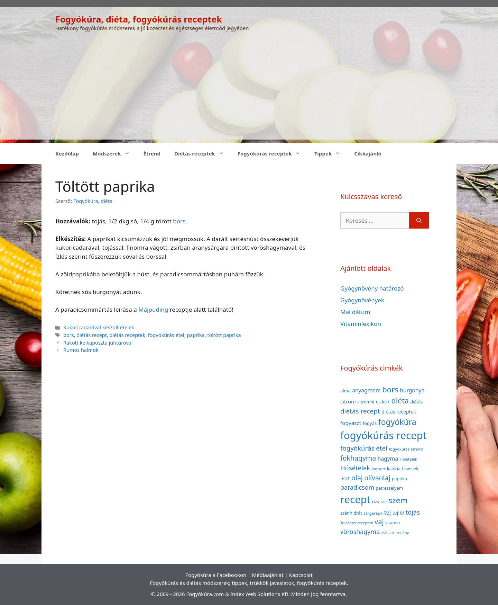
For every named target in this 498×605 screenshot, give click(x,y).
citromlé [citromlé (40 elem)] (365, 402)
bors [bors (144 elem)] (390, 389)
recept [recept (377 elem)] (355, 499)
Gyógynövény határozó (372, 288)
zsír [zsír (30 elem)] (384, 532)
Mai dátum (355, 312)
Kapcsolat (301, 574)
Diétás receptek (202, 153)
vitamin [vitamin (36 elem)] (392, 523)
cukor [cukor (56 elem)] (383, 401)
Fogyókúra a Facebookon (215, 574)
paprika (195, 335)
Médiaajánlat (267, 574)
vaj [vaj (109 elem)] (379, 521)
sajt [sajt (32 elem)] (383, 501)
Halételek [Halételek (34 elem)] (408, 459)
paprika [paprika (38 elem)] (399, 479)
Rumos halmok (81, 350)
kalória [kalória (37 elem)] (393, 469)
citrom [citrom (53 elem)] (348, 401)
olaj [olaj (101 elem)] (357, 477)
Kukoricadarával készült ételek (98, 327)
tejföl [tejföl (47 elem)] (398, 512)
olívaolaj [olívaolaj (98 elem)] (377, 477)
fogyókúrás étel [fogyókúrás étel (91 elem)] (363, 448)
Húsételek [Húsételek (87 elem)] (355, 467)
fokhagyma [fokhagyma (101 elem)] (358, 458)
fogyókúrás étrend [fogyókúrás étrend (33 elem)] (406, 449)
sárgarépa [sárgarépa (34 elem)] (372, 513)
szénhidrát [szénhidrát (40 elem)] (351, 513)
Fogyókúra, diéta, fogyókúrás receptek (138, 19)
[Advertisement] (249, 91)
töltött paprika (224, 335)
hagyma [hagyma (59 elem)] (388, 458)
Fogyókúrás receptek (272, 153)
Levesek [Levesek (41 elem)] (410, 468)
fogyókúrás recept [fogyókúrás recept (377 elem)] (383, 435)
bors (179, 221)
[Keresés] (419, 220)
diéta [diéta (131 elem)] (400, 400)
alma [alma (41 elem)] (345, 391)
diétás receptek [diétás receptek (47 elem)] (398, 411)
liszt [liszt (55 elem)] (345, 478)
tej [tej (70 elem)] (387, 512)
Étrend (152, 153)
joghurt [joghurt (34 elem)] (378, 468)
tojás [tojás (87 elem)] (412, 512)
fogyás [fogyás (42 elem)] (370, 423)
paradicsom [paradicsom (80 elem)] (357, 487)
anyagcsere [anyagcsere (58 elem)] (366, 390)
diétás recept (91, 335)
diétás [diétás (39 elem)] (417, 402)
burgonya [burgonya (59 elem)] (412, 390)
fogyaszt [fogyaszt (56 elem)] (350, 422)
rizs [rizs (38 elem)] (375, 502)
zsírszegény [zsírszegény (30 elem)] (399, 532)
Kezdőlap (67, 153)
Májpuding (153, 309)
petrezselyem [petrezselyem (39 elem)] (389, 488)
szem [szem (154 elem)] (397, 500)
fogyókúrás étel (166, 335)
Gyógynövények (362, 300)
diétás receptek (128, 335)
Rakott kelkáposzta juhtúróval (97, 342)
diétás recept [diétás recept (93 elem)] (360, 411)
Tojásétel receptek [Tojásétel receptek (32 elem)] (356, 522)
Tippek (330, 153)
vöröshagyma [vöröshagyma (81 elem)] (360, 531)
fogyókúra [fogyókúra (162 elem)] (397, 421)
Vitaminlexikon (360, 324)
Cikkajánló (367, 153)
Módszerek (115, 153)
